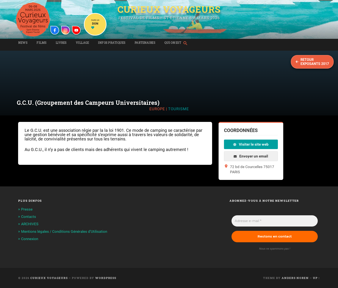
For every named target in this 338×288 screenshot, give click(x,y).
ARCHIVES (29, 224)
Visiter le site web (251, 144)
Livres (61, 43)
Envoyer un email (251, 156)
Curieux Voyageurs (169, 9)
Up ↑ (316, 278)
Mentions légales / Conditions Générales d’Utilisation (64, 231)
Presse (27, 209)
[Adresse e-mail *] (275, 221)
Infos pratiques (111, 43)
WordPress (105, 278)
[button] (186, 43)
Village (82, 43)
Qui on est (172, 43)
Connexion (29, 239)
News (22, 43)
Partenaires (145, 43)
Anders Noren (295, 278)
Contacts (28, 216)
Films (41, 43)
